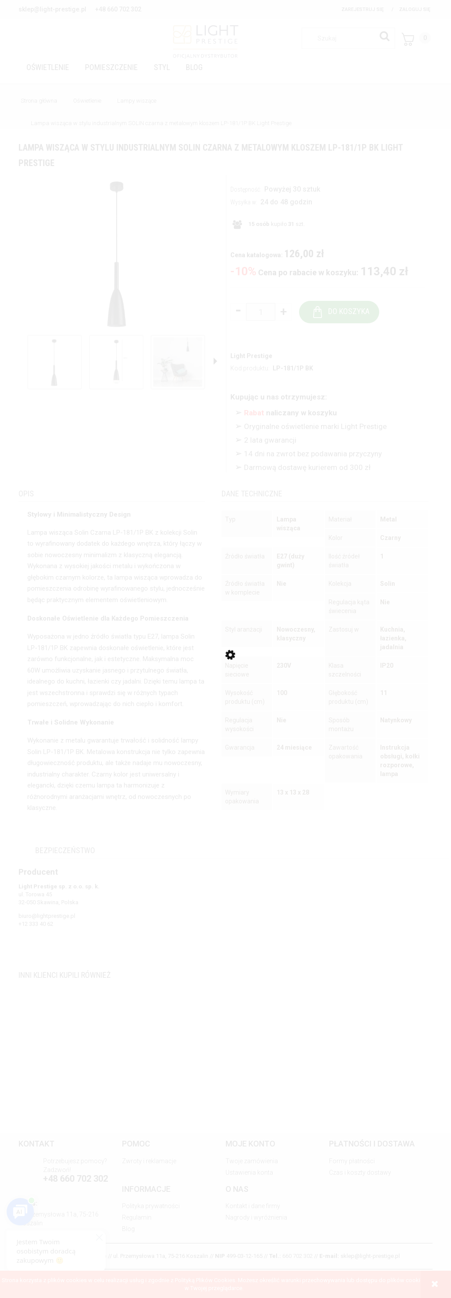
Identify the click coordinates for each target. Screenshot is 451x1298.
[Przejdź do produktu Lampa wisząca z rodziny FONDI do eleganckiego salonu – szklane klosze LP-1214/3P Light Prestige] (225, 1076)
